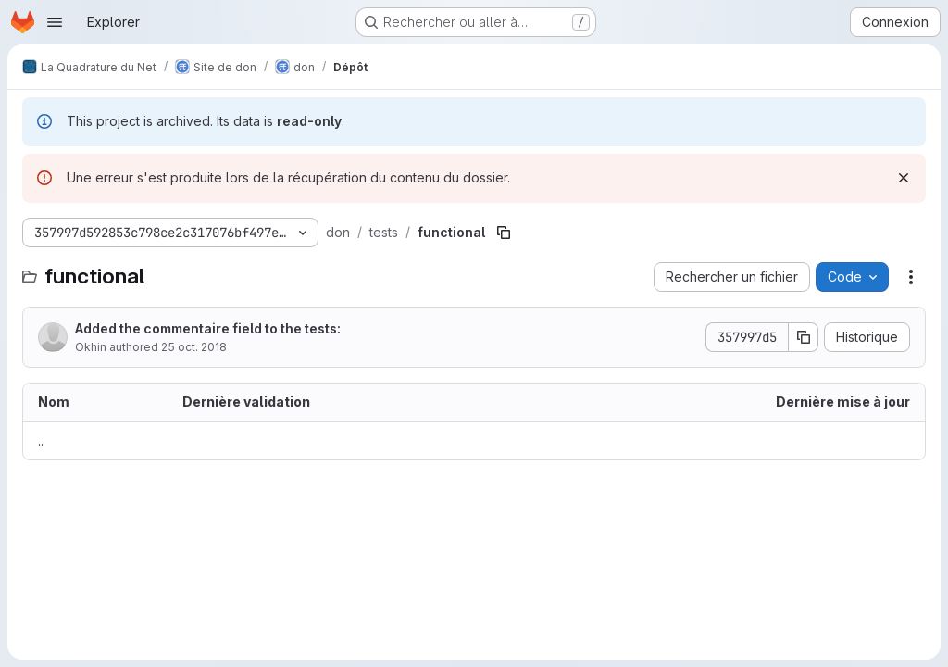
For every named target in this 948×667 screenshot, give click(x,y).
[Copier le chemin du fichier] (503, 232)
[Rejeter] (903, 178)
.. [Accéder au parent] (41, 440)
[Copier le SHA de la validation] (803, 337)
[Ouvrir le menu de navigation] (54, 22)
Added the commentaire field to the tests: (208, 328)
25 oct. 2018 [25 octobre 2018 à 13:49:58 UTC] (194, 347)
